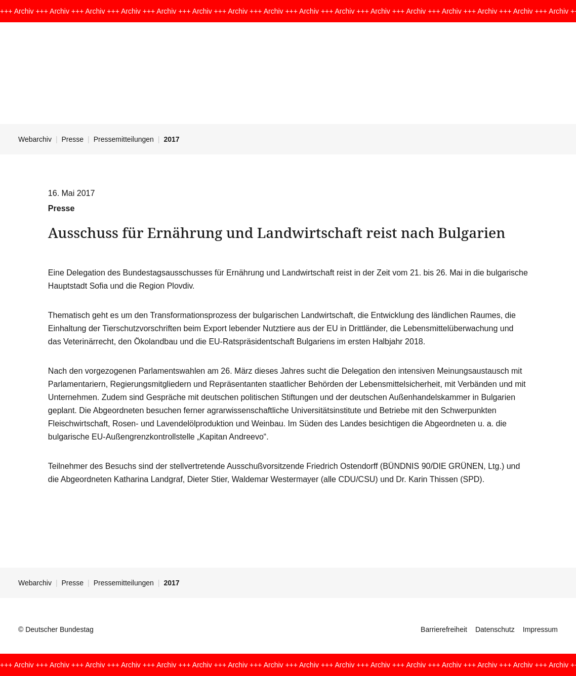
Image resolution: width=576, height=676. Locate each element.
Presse (73, 139)
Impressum (540, 629)
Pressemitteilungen (124, 139)
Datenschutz (495, 629)
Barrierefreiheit (444, 629)
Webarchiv (35, 139)
